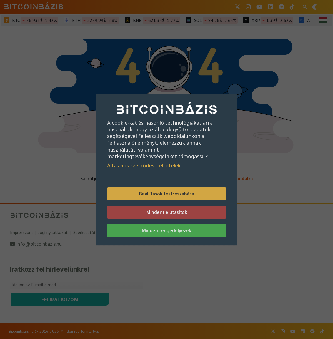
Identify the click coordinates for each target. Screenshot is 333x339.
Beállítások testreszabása (166, 194)
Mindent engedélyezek (166, 230)
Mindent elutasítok (166, 212)
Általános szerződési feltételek (144, 165)
